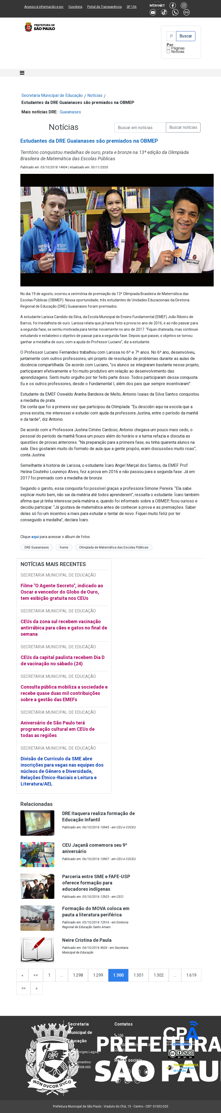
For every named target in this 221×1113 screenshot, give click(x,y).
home (64, 547)
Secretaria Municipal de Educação (52, 95)
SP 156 (132, 7)
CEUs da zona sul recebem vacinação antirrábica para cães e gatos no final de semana (64, 628)
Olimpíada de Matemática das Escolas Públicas (113, 547)
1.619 (191, 975)
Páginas (178, 48)
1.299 (98, 975)
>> (23, 988)
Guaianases (70, 111)
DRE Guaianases (37, 547)
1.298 (78, 975)
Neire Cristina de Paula (87, 940)
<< (35, 975)
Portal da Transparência (104, 7)
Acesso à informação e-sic (43, 7)
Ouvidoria (75, 7)
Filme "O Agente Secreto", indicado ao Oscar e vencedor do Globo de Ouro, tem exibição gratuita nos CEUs (62, 592)
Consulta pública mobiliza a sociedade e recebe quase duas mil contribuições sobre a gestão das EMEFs (64, 693)
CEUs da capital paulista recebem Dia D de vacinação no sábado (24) (62, 660)
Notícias (177, 51)
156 (120, 1035)
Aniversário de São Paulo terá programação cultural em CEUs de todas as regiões (58, 729)
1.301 (138, 975)
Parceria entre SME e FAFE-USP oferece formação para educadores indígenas (96, 883)
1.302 (159, 975)
